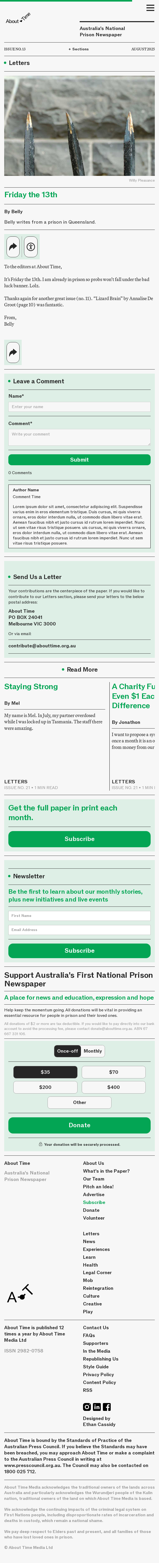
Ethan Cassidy (99, 1425)
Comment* (20, 423)
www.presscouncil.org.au (32, 1466)
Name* (16, 396)
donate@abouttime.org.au (111, 1028)
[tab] (67, 1051)
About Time (17, 1163)
